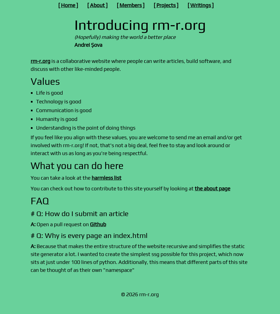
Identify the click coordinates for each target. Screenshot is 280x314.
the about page (212, 188)
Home (68, 5)
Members (130, 5)
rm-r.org (40, 61)
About (97, 5)
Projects (166, 5)
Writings (200, 5)
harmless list (106, 178)
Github (98, 224)
